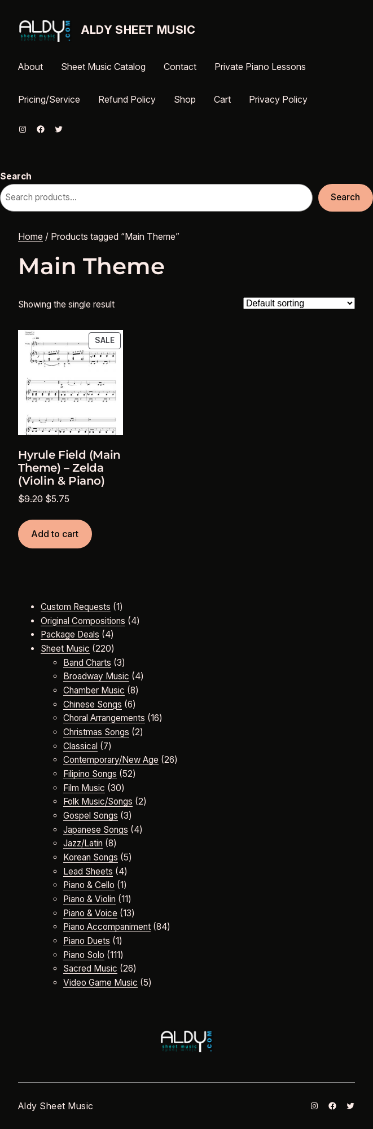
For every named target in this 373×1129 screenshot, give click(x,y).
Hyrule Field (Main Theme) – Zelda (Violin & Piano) (69, 468)
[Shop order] (299, 303)
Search (16, 176)
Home (30, 236)
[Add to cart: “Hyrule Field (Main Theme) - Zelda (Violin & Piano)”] (55, 534)
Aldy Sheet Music (138, 30)
